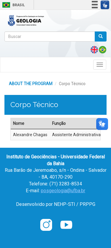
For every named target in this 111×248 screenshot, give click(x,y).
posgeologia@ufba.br (63, 190)
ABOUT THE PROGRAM (30, 83)
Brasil (12, 4)
